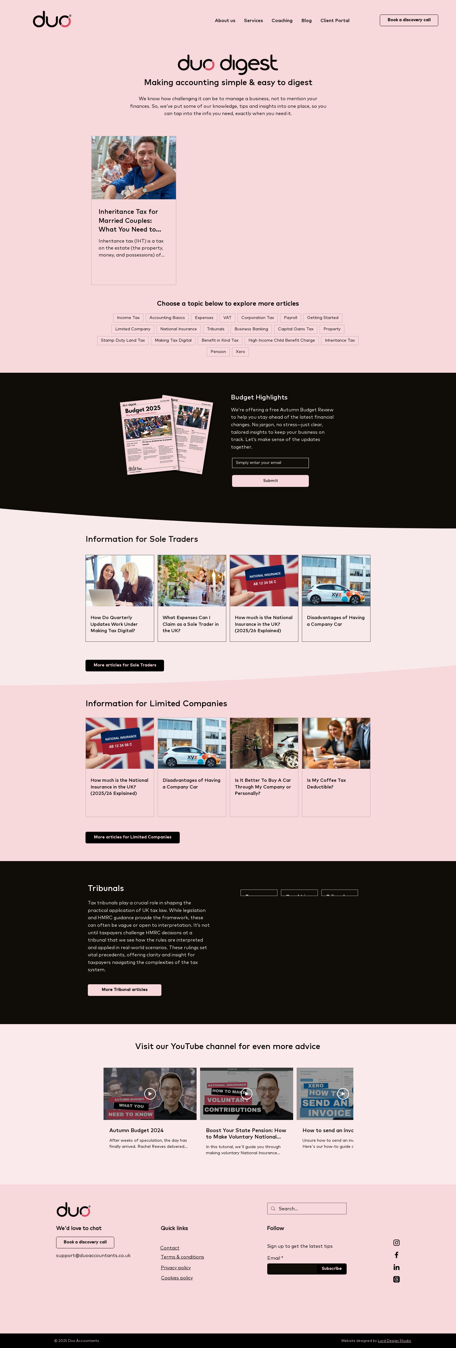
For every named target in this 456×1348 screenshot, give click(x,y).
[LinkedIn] (396, 1267)
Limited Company (132, 329)
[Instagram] (396, 1242)
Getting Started (323, 318)
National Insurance (178, 329)
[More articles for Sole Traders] (125, 665)
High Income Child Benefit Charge (281, 340)
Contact (169, 1248)
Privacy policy (176, 1267)
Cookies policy (177, 1278)
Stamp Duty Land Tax (123, 340)
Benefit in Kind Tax (220, 340)
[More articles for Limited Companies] (133, 837)
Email (273, 1258)
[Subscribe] (332, 1268)
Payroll (290, 318)
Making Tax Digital (173, 340)
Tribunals (216, 329)
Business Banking (251, 329)
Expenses (204, 318)
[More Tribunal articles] (124, 990)
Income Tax (128, 318)
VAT (227, 318)
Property (332, 329)
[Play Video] (150, 1094)
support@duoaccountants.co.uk (93, 1255)
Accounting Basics (167, 318)
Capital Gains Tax (296, 329)
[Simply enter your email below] (268, 463)
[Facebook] (396, 1255)
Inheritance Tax (340, 340)
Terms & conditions (182, 1257)
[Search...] (306, 1209)
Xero (240, 352)
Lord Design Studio (394, 1341)
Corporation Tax (257, 318)
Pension (218, 352)
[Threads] (396, 1279)
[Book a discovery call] (409, 20)
